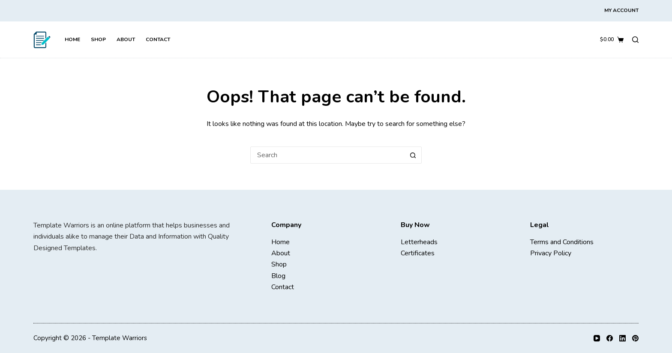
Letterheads (419, 242)
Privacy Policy (550, 253)
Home (72, 39)
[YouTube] (597, 338)
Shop (98, 39)
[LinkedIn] (622, 338)
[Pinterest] (635, 338)
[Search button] (413, 155)
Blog (278, 276)
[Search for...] (327, 155)
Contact (158, 39)
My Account (621, 10)
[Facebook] (609, 338)
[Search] (635, 39)
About (126, 39)
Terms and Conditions (562, 242)
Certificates (418, 253)
